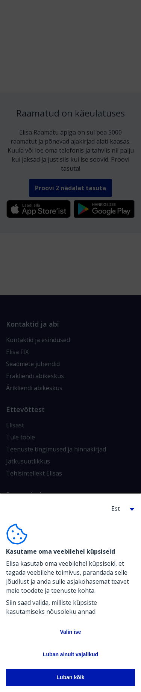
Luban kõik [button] (71, 677)
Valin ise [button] (70, 632)
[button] (120, 509)
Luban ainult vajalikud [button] (70, 654)
